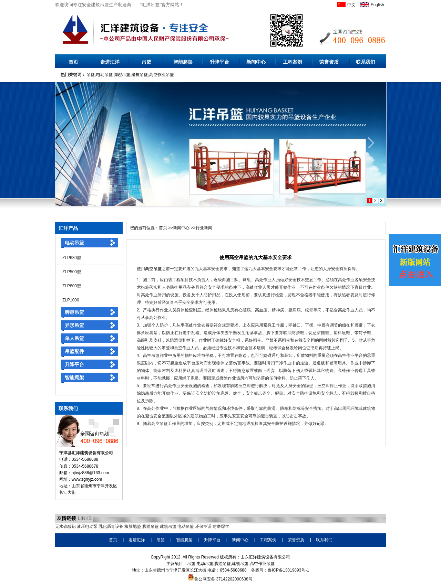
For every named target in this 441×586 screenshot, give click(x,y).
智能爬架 (183, 62)
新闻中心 (256, 62)
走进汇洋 (110, 62)
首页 (73, 62)
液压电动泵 (87, 526)
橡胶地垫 (132, 526)
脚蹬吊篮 (74, 312)
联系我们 (365, 62)
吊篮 (146, 62)
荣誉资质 (329, 62)
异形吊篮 (74, 325)
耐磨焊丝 (221, 526)
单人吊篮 (74, 338)
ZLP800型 (71, 286)
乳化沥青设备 (111, 526)
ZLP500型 (71, 271)
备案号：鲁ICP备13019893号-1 (280, 570)
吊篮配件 (74, 351)
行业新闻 (204, 227)
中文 (351, 4)
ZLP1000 (70, 300)
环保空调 (203, 526)
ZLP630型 (71, 257)
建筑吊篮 (168, 526)
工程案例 (292, 62)
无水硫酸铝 (65, 526)
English (377, 4)
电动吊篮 (74, 242)
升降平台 (219, 62)
